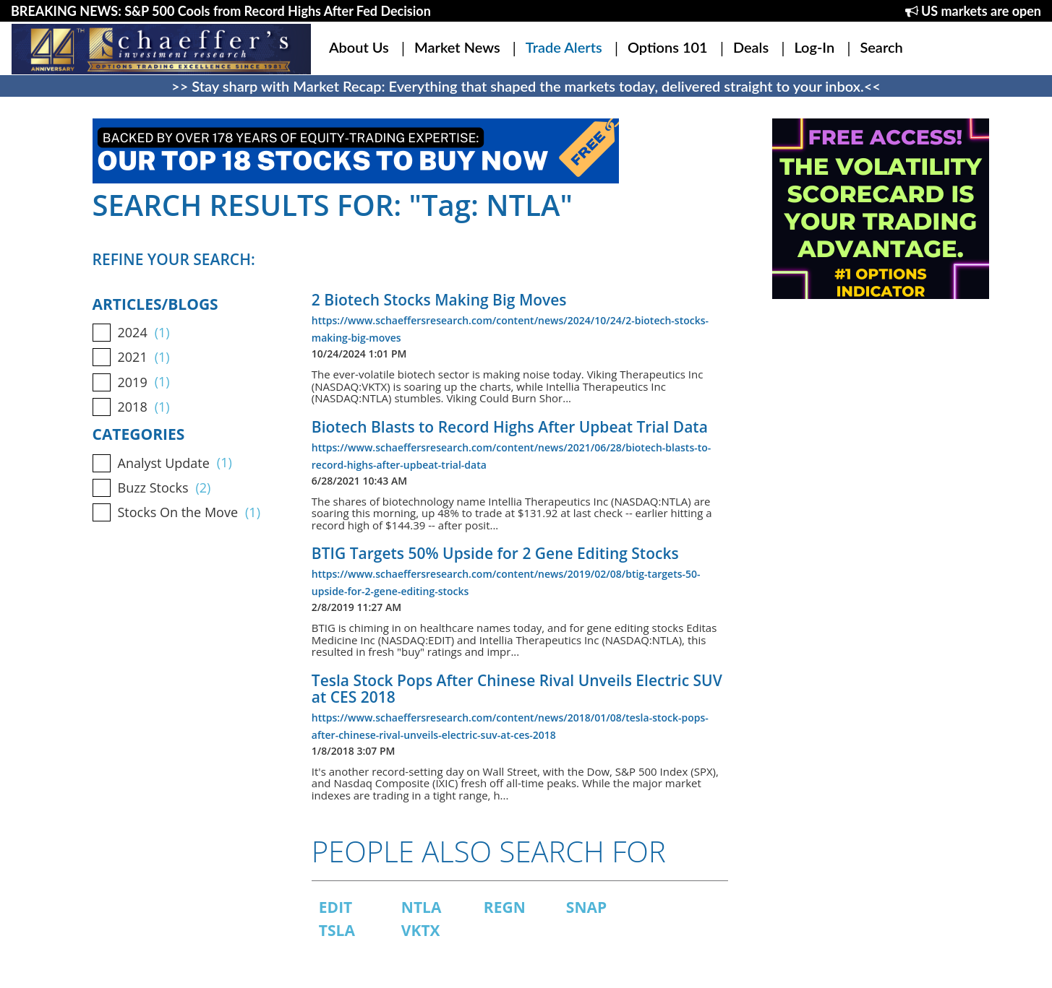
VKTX (420, 930)
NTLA (421, 907)
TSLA (337, 930)
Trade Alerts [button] (564, 47)
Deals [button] (751, 47)
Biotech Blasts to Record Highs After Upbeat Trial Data (510, 427)
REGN (505, 907)
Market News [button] (457, 47)
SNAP (586, 907)
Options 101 (668, 47)
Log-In (814, 47)
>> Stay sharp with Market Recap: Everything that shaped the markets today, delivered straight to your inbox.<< (526, 86)
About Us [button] (359, 47)
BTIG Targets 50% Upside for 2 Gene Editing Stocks (495, 553)
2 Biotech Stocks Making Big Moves (439, 300)
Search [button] (881, 47)
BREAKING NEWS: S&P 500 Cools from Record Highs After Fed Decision (221, 11)
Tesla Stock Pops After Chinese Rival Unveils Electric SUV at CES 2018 (517, 688)
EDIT (335, 907)
